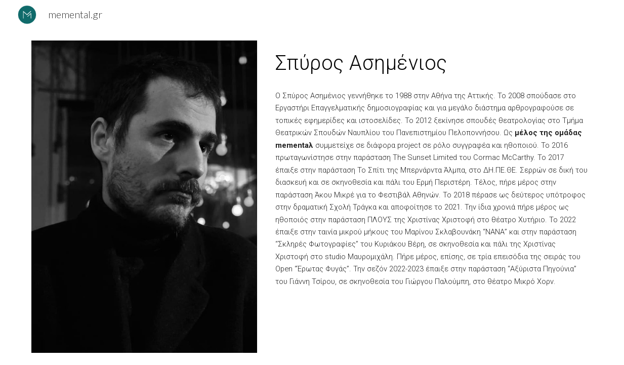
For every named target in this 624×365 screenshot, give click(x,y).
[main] (432, 61)
